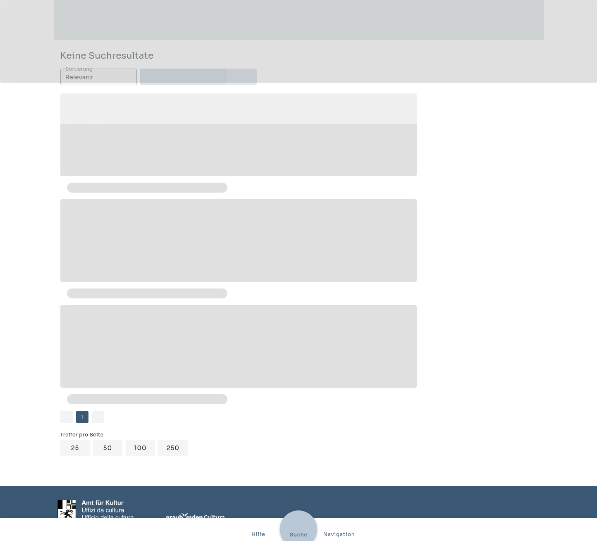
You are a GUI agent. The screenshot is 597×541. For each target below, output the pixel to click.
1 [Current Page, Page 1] (82, 417)
